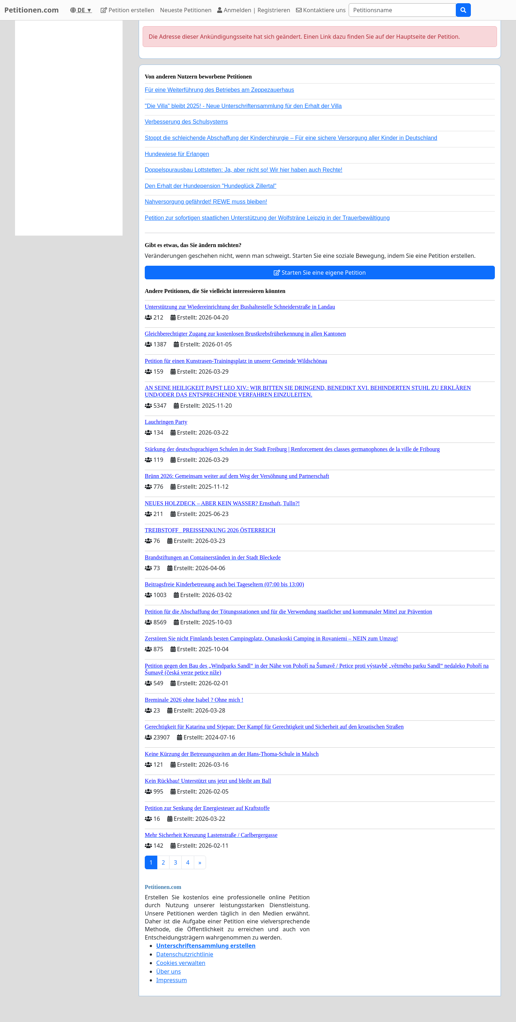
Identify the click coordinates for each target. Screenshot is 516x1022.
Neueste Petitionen (186, 10)
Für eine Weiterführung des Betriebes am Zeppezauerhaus (219, 90)
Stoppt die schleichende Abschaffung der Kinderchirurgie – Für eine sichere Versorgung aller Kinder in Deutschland (291, 138)
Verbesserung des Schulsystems (186, 122)
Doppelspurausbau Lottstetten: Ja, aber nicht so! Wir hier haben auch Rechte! (243, 170)
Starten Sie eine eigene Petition (320, 272)
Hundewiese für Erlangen (177, 154)
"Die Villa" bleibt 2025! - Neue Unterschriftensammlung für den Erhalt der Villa (243, 106)
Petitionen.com (31, 10)
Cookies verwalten (180, 963)
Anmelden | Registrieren (253, 10)
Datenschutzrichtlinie (184, 954)
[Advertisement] (69, 128)
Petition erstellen (127, 10)
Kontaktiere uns (321, 10)
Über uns (168, 971)
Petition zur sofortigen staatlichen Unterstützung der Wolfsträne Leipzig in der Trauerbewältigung (267, 218)
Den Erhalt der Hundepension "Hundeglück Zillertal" (210, 186)
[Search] (402, 10)
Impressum (171, 980)
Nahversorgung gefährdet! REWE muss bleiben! (206, 202)
